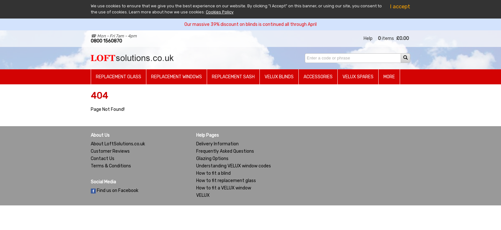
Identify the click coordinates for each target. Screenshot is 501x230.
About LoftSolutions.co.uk (118, 144)
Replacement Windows (176, 77)
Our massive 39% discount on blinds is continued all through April (250, 24)
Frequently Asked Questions (225, 151)
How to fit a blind (213, 173)
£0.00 (402, 38)
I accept (400, 6)
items (386, 38)
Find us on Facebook (114, 190)
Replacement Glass (118, 77)
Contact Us (102, 158)
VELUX (203, 195)
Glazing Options (212, 158)
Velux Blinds (279, 77)
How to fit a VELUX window (223, 188)
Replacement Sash (233, 77)
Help (368, 38)
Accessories (318, 77)
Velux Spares (358, 77)
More (389, 77)
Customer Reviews (110, 151)
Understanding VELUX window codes (233, 166)
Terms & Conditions (111, 166)
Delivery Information (217, 144)
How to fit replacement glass (226, 180)
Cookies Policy (220, 12)
